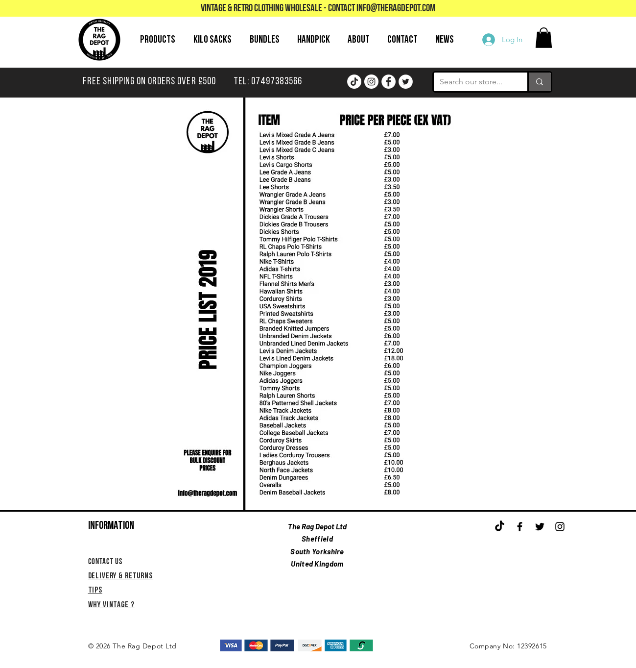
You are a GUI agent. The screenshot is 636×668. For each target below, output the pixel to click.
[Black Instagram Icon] (560, 526)
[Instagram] (371, 81)
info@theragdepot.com (395, 8)
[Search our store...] (473, 82)
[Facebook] (388, 81)
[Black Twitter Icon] (540, 526)
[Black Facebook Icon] (520, 526)
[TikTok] (354, 81)
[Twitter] (406, 81)
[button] (543, 37)
